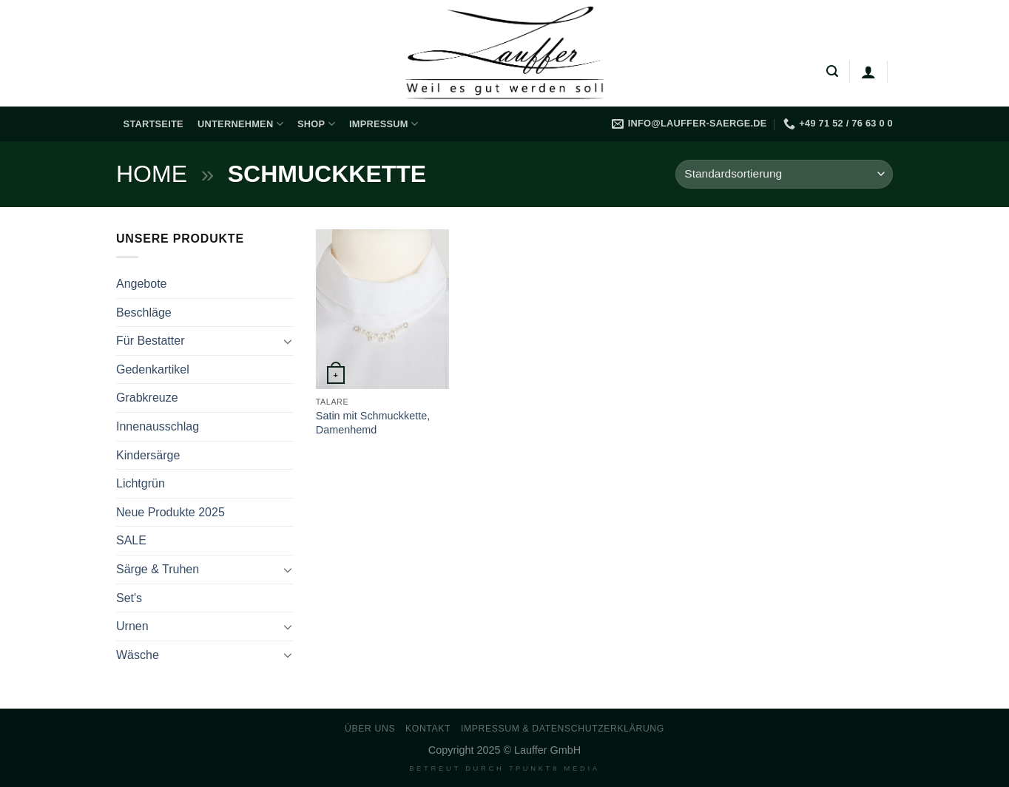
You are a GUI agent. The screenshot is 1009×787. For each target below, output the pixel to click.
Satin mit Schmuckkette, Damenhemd (373, 423)
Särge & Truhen (157, 569)
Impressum (383, 124)
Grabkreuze (147, 397)
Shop (316, 124)
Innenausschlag (157, 426)
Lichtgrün (140, 483)
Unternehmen (240, 124)
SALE (131, 540)
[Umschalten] (288, 341)
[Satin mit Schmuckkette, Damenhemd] (382, 309)
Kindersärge (148, 455)
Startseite (153, 123)
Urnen (132, 626)
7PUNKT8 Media (554, 768)
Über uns (370, 728)
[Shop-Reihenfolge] (784, 174)
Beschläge (144, 312)
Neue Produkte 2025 (170, 512)
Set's (129, 598)
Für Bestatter (150, 340)
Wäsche (137, 655)
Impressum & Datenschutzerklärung (562, 728)
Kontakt (427, 728)
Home (151, 174)
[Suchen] (832, 71)
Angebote (141, 283)
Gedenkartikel (152, 369)
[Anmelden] (868, 71)
